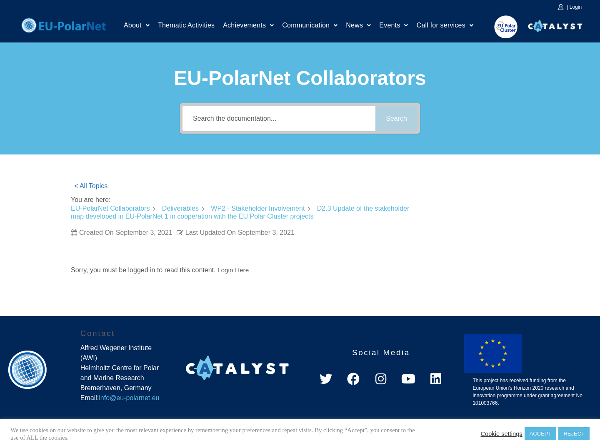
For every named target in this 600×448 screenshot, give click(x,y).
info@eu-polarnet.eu (129, 397)
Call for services (445, 26)
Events (393, 26)
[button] (137, 26)
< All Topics (91, 185)
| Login (574, 7)
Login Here (234, 270)
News (358, 26)
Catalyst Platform (555, 24)
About (137, 26)
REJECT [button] (574, 434)
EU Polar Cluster (500, 26)
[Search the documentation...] (278, 118)
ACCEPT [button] (541, 434)
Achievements (248, 26)
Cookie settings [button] (501, 434)
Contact (97, 333)
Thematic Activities (186, 26)
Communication (310, 26)
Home (63, 24)
